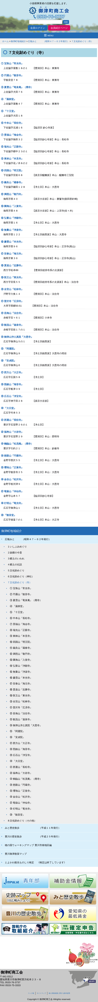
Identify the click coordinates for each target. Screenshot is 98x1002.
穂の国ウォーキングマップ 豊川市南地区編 (28, 845)
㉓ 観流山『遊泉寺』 (12, 325)
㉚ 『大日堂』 (8, 408)
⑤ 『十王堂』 (8, 111)
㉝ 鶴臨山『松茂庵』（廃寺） (17, 443)
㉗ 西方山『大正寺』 (12, 372)
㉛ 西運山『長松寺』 (12, 420)
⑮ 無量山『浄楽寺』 (12, 230)
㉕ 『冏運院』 (8, 348)
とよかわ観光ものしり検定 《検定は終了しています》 (35, 862)
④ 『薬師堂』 (8, 99)
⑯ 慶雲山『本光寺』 (12, 241)
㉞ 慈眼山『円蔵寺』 (12, 455)
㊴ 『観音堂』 (8, 515)
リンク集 (31, 993)
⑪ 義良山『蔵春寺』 (12, 182)
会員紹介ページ (59, 28)
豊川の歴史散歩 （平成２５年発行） (33, 836)
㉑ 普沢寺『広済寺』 (12, 301)
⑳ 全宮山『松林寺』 (12, 289)
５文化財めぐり (15, 570)
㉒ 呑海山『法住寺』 (12, 313)
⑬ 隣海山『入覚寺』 (12, 206)
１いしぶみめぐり (17, 546)
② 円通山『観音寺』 (12, 75)
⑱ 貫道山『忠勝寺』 (12, 265)
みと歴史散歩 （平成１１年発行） (33, 828)
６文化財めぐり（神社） (20, 576)
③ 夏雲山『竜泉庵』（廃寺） (17, 87)
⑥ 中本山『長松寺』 (12, 123)
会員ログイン (37, 28)
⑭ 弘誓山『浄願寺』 (12, 218)
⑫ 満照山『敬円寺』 (12, 194)
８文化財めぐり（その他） (21, 820)
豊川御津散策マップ (16, 853)
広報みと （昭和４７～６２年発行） (48, 41)
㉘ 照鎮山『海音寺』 (12, 384)
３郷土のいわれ (15, 558)
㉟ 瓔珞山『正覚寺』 (12, 467)
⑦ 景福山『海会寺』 (12, 135)
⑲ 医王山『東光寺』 (12, 277)
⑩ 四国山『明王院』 (12, 170)
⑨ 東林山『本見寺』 (12, 158)
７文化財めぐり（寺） (82, 41)
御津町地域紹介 (18, 41)
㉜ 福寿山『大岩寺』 (12, 432)
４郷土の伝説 (14, 564)
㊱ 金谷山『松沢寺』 (12, 479)
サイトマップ (41, 993)
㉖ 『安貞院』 (13, 360)
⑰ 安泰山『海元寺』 (12, 253)
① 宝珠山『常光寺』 (12, 63)
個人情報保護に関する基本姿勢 (59, 993)
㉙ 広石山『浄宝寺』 (12, 396)
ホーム (5, 41)
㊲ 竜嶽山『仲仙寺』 (12, 491)
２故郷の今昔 (14, 552)
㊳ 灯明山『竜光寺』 (12, 503)
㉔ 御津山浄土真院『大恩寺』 (17, 337)
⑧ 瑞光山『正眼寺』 (12, 146)
